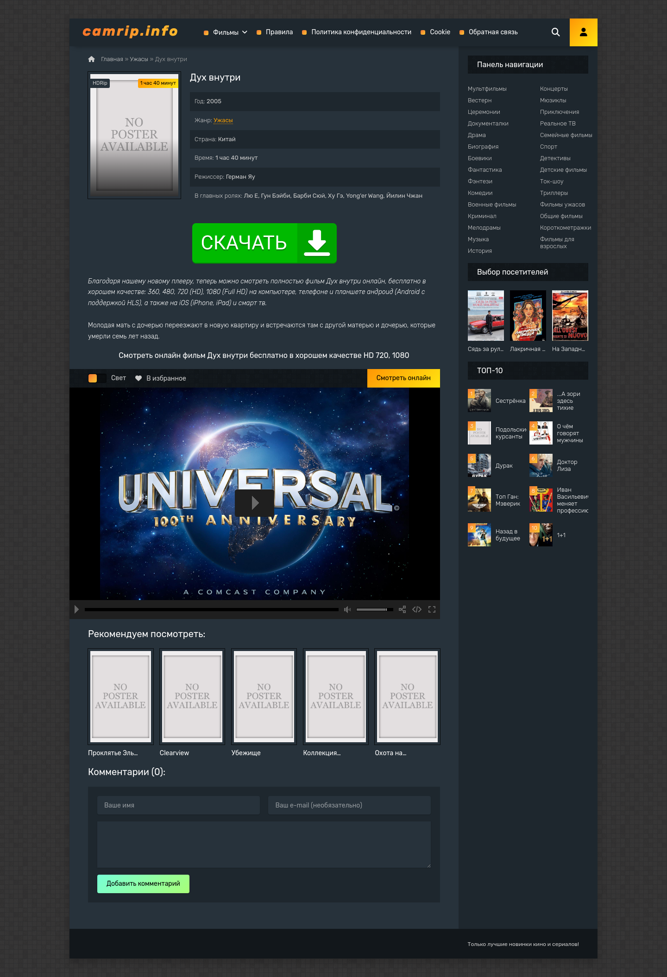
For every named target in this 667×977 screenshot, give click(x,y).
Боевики (480, 158)
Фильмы (226, 33)
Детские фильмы (563, 169)
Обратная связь (493, 32)
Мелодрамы (484, 227)
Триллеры (554, 192)
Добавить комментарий (143, 884)
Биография (483, 146)
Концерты (554, 88)
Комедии (480, 192)
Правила (279, 32)
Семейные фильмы (566, 135)
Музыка (478, 239)
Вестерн (479, 100)
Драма (477, 135)
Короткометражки (565, 227)
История (480, 250)
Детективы (555, 158)
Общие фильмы (561, 216)
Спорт (548, 146)
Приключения (559, 111)
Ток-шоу (552, 181)
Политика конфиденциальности (361, 32)
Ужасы (223, 120)
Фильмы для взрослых (557, 243)
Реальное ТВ (558, 123)
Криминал (482, 216)
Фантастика (485, 169)
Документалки (488, 123)
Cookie (440, 32)
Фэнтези (480, 181)
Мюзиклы (553, 100)
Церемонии (484, 111)
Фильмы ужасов (562, 204)
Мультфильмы (487, 88)
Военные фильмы (492, 204)
